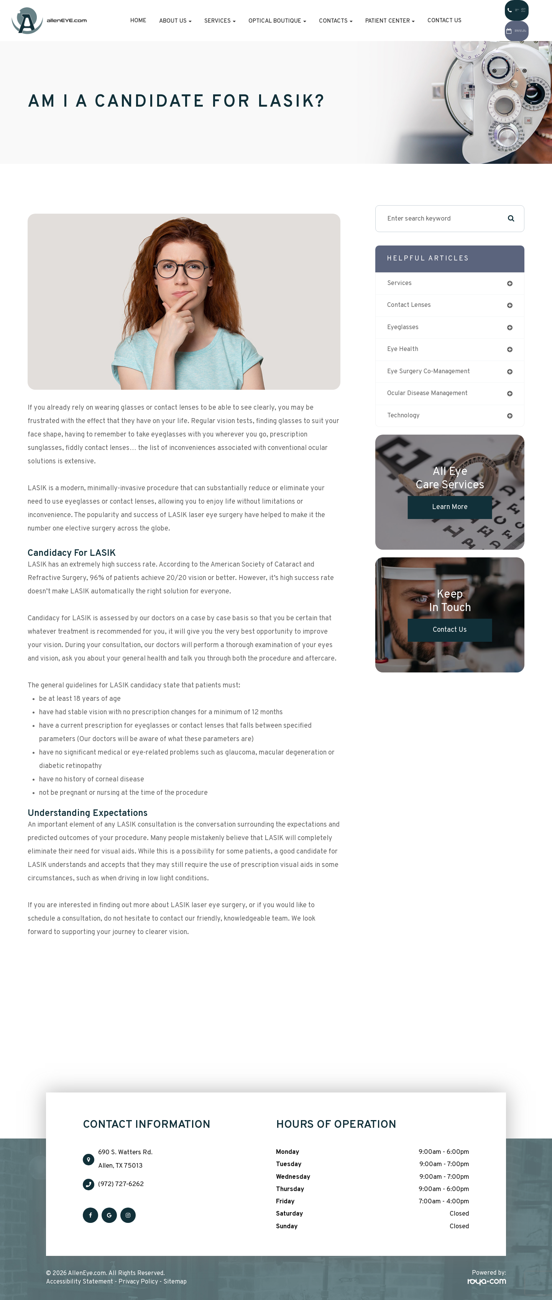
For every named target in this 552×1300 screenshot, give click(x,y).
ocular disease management (431, 396)
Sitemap (175, 1282)
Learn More (450, 511)
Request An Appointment (505, 31)
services (400, 283)
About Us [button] (149, 21)
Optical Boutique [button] (251, 21)
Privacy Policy (138, 1282)
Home (112, 21)
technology (404, 419)
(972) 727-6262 (121, 1184)
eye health (404, 351)
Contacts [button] (309, 21)
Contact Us (418, 21)
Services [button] (193, 21)
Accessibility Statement (79, 1282)
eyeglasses (404, 329)
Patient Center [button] (363, 21)
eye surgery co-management (431, 374)
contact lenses (411, 306)
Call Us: (505, 10)
